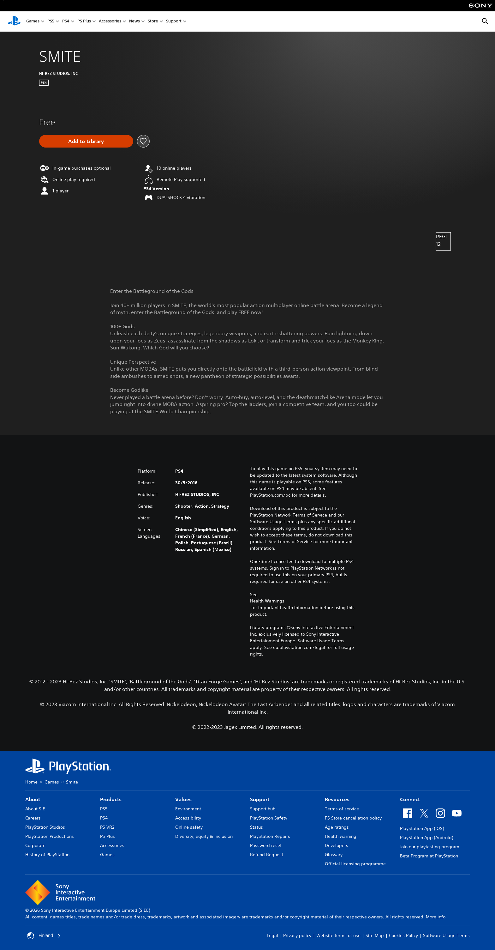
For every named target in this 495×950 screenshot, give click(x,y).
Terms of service (342, 809)
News (134, 21)
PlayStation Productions (49, 836)
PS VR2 (107, 827)
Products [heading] (111, 799)
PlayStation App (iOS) (422, 828)
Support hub (263, 809)
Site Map (375, 935)
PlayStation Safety (268, 818)
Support (174, 21)
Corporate (35, 845)
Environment (188, 809)
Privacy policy (297, 935)
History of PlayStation (47, 854)
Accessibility (188, 818)
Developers (336, 845)
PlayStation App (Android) (426, 837)
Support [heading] (259, 799)
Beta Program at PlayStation (429, 856)
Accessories (110, 21)
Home (31, 782)
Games (32, 21)
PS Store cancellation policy (353, 818)
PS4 (65, 21)
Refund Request (266, 854)
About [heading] (32, 799)
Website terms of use (338, 935)
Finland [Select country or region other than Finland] (44, 935)
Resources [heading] (337, 799)
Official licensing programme (355, 864)
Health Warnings (267, 601)
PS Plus (84, 21)
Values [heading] (183, 799)
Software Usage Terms (446, 935)
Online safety (189, 827)
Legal (272, 935)
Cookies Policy (403, 935)
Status (256, 827)
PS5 (50, 21)
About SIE (35, 809)
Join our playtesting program (429, 847)
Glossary (334, 854)
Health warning (340, 836)
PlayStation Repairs (270, 836)
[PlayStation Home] (14, 21)
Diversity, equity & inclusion (204, 836)
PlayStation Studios (45, 827)
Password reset (266, 845)
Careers (33, 818)
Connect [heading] (410, 799)
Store (153, 21)
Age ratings (337, 827)
